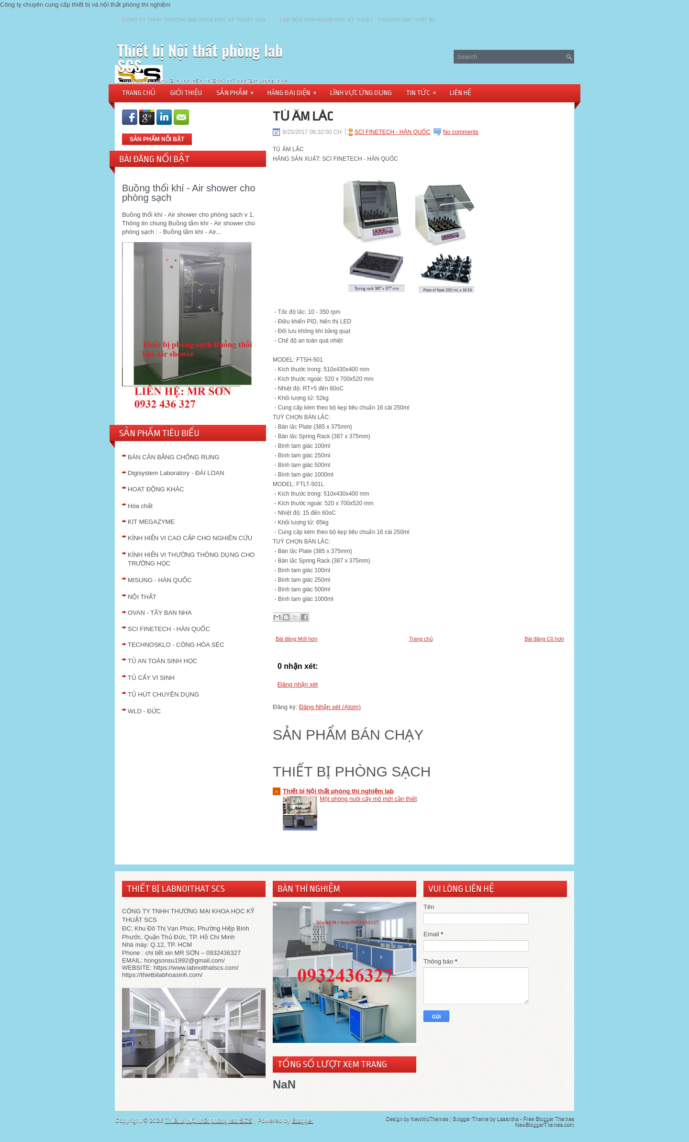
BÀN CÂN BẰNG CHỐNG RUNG (173, 457)
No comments (460, 132)
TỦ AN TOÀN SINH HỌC (162, 661)
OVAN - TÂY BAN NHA (160, 612)
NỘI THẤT (142, 596)
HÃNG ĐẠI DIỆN (294, 90)
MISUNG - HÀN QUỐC (160, 580)
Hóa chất (140, 506)
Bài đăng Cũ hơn (544, 639)
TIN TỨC (424, 90)
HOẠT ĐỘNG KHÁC (156, 489)
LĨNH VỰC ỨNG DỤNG (361, 93)
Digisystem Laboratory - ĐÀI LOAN (176, 473)
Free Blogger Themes (548, 1118)
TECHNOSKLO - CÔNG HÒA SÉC (176, 644)
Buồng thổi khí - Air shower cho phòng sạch (189, 193)
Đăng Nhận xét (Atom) (330, 706)
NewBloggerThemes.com (545, 1124)
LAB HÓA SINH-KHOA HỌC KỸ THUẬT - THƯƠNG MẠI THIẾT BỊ (357, 19)
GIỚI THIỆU (186, 93)
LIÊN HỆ (461, 93)
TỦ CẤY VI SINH (151, 677)
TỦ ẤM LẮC (303, 116)
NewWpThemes (429, 1118)
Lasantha (508, 1118)
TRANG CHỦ (139, 93)
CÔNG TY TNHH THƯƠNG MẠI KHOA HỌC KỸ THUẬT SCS (194, 19)
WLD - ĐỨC (144, 711)
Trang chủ (421, 639)
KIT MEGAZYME (151, 521)
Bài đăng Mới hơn (296, 639)
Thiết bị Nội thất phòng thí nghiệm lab (338, 791)
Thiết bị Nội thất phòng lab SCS (200, 58)
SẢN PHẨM (238, 90)
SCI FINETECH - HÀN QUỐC (169, 628)
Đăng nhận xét (298, 684)
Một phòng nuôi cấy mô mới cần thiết (368, 799)
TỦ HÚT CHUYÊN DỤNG (163, 694)
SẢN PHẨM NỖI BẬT (157, 139)
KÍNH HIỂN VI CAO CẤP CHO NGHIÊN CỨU (190, 538)
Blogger (302, 1120)
